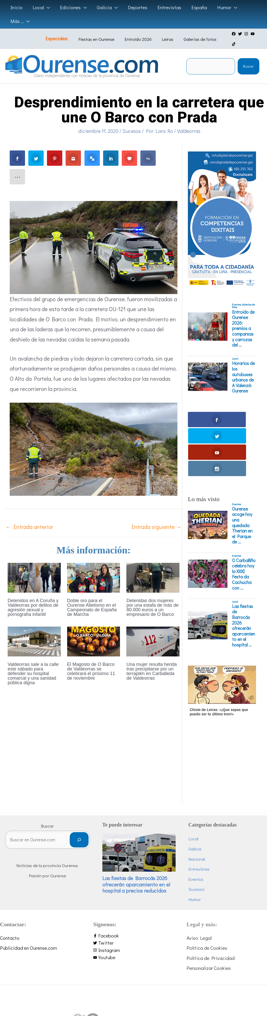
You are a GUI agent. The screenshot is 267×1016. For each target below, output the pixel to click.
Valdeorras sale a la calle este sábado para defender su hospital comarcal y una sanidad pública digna (33, 664)
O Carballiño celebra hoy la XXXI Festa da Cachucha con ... (244, 515)
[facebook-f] (133, 877)
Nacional (205, 800)
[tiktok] (257, 34)
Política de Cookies (207, 889)
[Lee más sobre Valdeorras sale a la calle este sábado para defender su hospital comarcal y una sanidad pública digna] (34, 631)
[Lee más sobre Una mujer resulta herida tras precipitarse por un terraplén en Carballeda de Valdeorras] (152, 631)
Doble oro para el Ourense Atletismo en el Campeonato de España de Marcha (92, 598)
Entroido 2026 (138, 34)
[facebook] (232, 34)
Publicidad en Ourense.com (28, 889)
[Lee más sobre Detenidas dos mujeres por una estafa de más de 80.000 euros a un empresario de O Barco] (152, 567)
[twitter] (238, 34)
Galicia (203, 790)
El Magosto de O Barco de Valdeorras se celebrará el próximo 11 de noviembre (91, 661)
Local (235, 349)
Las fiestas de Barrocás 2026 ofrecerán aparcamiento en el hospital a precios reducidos (151, 824)
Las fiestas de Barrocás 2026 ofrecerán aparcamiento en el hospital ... (243, 567)
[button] (40, 7)
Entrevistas (207, 810)
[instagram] (244, 34)
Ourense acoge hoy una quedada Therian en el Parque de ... (242, 466)
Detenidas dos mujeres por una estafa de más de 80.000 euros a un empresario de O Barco (152, 598)
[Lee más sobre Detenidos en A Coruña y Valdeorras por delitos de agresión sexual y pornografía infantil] (34, 567)
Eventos (236, 295)
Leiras (164, 34)
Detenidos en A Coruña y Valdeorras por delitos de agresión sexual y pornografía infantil (33, 598)
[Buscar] (95, 783)
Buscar (248, 56)
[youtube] (250, 34)
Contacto (9, 879)
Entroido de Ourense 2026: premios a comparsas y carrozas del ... (243, 319)
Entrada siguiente (156, 517)
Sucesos (132, 121)
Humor (203, 841)
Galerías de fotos (193, 34)
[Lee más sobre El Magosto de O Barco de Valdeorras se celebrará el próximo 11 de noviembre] (93, 631)
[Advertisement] (221, 713)
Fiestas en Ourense (101, 34)
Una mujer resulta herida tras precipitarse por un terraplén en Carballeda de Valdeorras (151, 661)
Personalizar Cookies (209, 909)
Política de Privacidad (211, 899)
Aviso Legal (199, 879)
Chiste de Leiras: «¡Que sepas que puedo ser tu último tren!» (219, 653)
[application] (46, 7)
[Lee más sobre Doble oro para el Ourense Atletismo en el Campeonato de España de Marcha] (93, 567)
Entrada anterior (29, 517)
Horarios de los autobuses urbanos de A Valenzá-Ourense (243, 367)
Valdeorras (188, 121)
